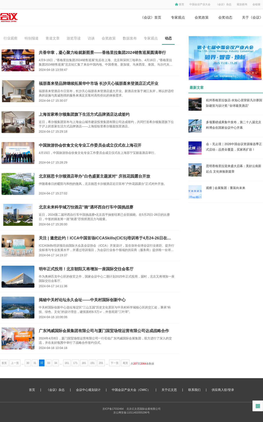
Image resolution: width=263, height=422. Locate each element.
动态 (168, 38)
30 (27, 363)
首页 (181, 4)
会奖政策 (202, 17)
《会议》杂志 (223, 4)
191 (92, 363)
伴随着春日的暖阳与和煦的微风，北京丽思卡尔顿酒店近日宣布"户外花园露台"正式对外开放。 (103, 183)
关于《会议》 (252, 17)
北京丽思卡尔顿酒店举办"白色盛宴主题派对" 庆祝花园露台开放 (94, 176)
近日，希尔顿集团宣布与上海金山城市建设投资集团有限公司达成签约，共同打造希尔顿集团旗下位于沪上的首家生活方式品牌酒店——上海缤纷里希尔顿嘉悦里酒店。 (106, 124)
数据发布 (130, 38)
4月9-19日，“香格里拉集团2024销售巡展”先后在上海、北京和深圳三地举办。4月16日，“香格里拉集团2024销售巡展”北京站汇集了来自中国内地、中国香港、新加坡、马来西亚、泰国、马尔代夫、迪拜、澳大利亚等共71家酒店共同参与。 (105, 62)
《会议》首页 (150, 17)
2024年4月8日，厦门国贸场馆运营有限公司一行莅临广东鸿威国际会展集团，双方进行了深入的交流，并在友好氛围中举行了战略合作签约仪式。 (105, 340)
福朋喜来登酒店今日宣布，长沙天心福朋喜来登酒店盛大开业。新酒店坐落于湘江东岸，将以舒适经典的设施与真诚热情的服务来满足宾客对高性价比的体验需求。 (106, 93)
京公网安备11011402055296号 (131, 412)
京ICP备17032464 (113, 408)
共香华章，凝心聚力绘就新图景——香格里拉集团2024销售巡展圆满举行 (102, 52)
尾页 (125, 363)
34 (55, 363)
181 (84, 363)
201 (101, 363)
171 (75, 363)
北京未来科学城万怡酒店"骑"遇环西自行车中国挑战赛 (86, 207)
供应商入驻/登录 (223, 390)
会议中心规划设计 (88, 390)
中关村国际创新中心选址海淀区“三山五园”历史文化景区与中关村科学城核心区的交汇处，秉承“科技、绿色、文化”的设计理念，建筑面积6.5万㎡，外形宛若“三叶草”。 (105, 309)
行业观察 (11, 38)
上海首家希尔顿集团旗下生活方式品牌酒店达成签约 (84, 114)
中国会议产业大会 (199, 4)
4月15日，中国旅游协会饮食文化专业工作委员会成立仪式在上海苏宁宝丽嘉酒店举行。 (98, 153)
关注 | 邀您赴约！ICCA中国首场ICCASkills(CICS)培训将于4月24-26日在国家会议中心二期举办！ (107, 238)
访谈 (91, 38)
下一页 (115, 363)
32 (41, 362)
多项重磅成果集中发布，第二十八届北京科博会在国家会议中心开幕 (233, 124)
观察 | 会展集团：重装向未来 (225, 188)
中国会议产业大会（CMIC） (131, 390)
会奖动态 (225, 17)
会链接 (256, 4)
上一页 (15, 363)
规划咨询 (242, 4)
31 (34, 363)
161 (67, 363)
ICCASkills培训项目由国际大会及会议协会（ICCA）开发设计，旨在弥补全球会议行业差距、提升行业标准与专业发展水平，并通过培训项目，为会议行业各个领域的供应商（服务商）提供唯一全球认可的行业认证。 (106, 248)
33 (48, 363)
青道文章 (53, 38)
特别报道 (32, 38)
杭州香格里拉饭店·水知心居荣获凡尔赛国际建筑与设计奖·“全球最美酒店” (234, 102)
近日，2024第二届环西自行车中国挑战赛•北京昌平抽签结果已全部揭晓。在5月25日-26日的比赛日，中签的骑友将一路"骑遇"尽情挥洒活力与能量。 (104, 217)
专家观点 (178, 17)
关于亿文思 (169, 390)
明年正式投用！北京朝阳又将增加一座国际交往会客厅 (86, 269)
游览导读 (74, 38)
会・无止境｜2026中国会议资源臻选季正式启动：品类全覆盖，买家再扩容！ (234, 146)
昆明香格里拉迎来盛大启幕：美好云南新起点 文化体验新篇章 (233, 168)
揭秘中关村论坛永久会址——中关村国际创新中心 (82, 300)
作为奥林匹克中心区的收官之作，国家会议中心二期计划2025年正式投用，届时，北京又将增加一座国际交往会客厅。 (106, 279)
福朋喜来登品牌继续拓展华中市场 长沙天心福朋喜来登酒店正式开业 (98, 83)
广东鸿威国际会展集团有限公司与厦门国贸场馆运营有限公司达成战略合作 (104, 331)
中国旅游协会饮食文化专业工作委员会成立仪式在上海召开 (90, 145)
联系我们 (194, 390)
